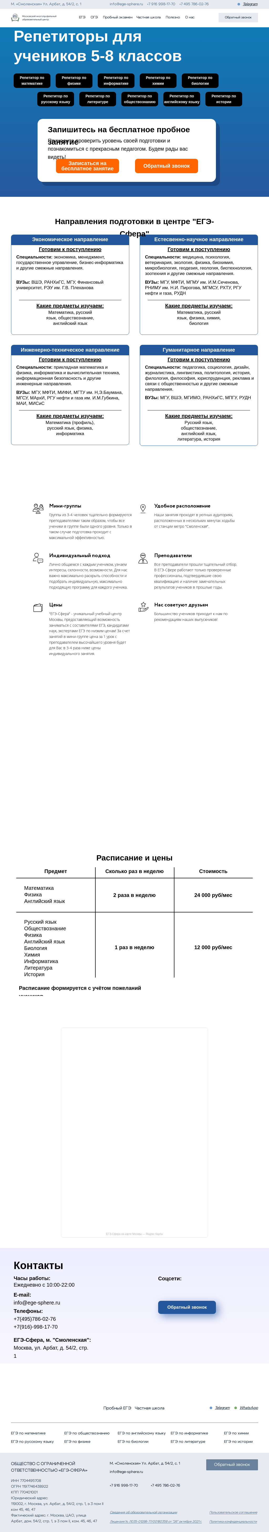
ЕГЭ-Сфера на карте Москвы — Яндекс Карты (134, 1234)
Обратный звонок (166, 166)
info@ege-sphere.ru (126, 4)
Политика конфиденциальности (233, 1521)
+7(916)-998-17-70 (36, 1327)
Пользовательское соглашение (233, 1512)
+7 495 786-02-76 (194, 4)
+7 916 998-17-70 (161, 4)
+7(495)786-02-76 (35, 1319)
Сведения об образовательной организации (143, 1512)
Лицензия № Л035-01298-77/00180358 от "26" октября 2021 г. (156, 1521)
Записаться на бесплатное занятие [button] (87, 165)
